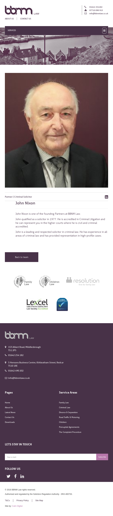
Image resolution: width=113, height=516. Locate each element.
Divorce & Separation (68, 412)
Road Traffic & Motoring (69, 417)
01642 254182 (95, 7)
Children (63, 422)
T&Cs (7, 500)
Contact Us (25, 18)
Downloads (10, 422)
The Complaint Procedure (70, 432)
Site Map (39, 500)
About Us (9, 18)
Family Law (64, 402)
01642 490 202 (15, 370)
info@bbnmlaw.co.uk (98, 13)
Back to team (21, 257)
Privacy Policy (22, 500)
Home (7, 402)
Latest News (10, 412)
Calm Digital (17, 506)
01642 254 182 (15, 355)
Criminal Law (64, 407)
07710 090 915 (96, 10)
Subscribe (102, 457)
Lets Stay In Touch (18, 444)
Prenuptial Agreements (69, 427)
